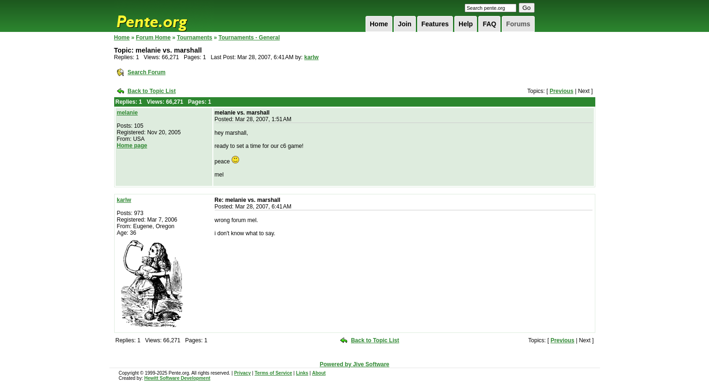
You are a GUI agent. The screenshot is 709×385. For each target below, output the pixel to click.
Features (435, 24)
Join (405, 24)
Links (302, 373)
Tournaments (194, 37)
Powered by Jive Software (354, 364)
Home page (132, 145)
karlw (311, 57)
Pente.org (164, 16)
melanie (127, 112)
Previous (562, 91)
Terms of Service (273, 373)
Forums (518, 24)
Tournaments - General (249, 37)
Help (466, 24)
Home (379, 24)
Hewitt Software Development (177, 378)
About (319, 373)
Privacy (242, 373)
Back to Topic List (152, 91)
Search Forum (147, 72)
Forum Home (153, 37)
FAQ (489, 24)
